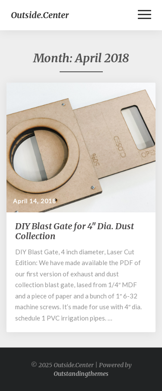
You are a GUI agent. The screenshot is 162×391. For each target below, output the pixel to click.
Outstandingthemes (81, 374)
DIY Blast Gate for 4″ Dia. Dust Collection (74, 231)
